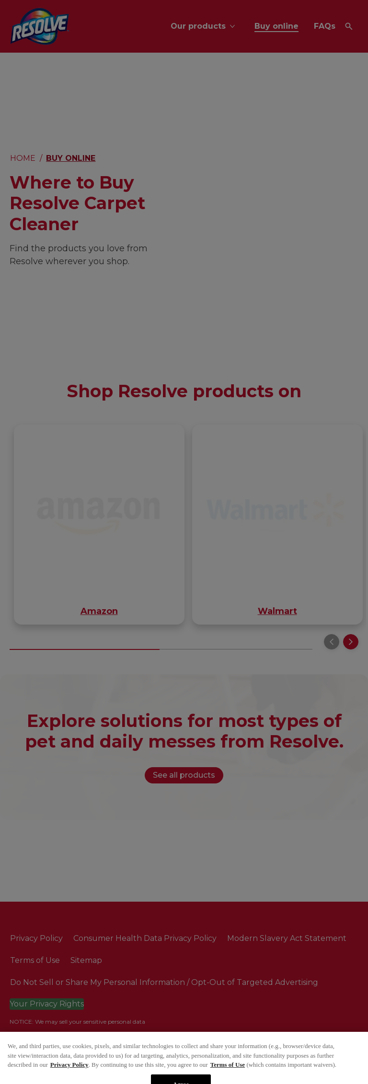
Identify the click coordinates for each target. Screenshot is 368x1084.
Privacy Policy (69, 1075)
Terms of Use (227, 1075)
